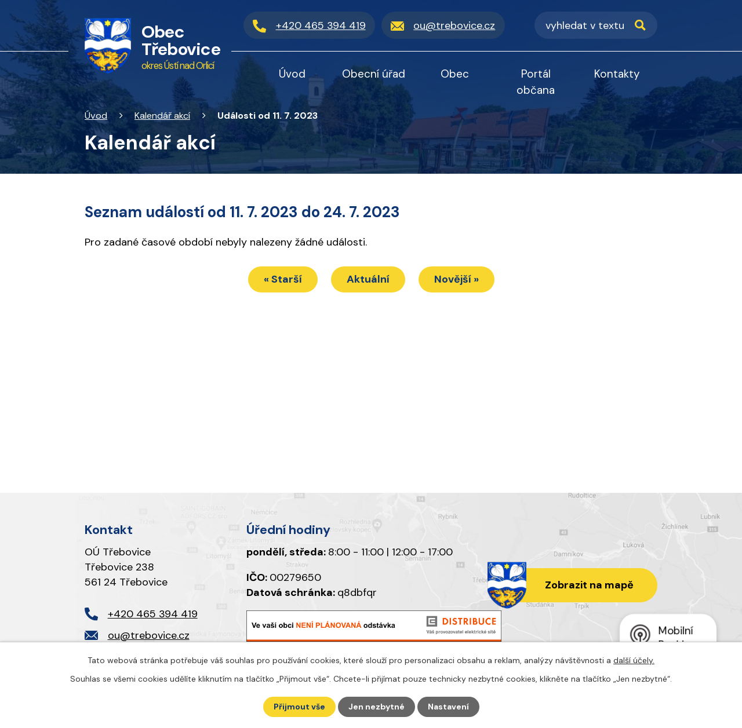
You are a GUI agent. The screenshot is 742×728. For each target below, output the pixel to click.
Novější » (456, 279)
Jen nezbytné (376, 706)
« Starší (283, 279)
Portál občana (536, 82)
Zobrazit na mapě (589, 585)
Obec (455, 74)
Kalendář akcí (162, 115)
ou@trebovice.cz (149, 635)
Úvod (96, 115)
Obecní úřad (373, 74)
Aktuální (368, 279)
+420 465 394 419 (153, 614)
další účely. (633, 660)
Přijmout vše (299, 706)
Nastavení (448, 706)
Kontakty (617, 74)
